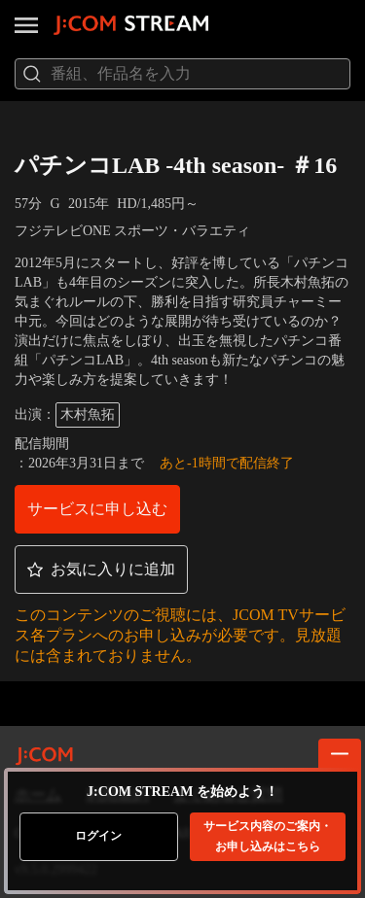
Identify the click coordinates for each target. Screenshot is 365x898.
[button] (97, 509)
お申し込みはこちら (267, 836)
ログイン (98, 836)
